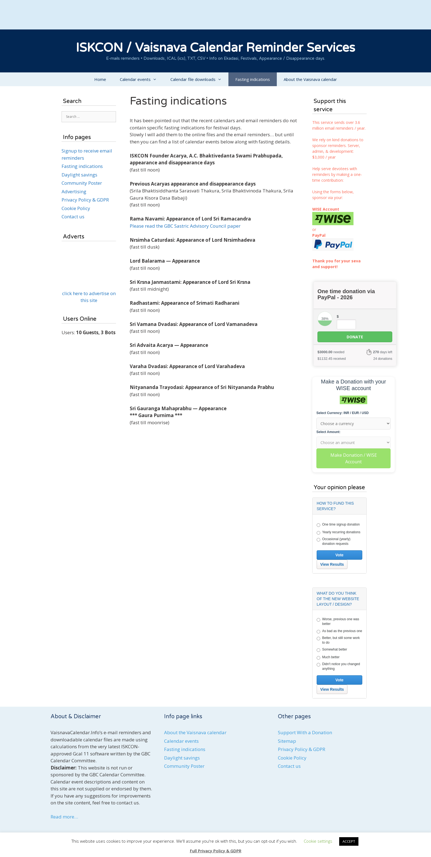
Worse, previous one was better (338, 621)
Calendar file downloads (199, 79)
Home (100, 79)
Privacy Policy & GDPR (85, 200)
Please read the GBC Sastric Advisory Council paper (185, 226)
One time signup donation (338, 525)
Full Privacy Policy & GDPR (215, 850)
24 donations (382, 359)
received (331, 359)
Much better (328, 657)
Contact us (73, 216)
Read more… (64, 817)
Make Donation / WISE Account (353, 458)
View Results (332, 564)
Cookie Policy (76, 208)
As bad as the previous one (339, 631)
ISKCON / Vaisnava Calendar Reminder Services (215, 47)
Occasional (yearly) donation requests (333, 541)
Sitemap (287, 741)
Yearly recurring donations (338, 532)
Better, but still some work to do (338, 640)
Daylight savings (79, 175)
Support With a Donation (305, 732)
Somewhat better (332, 649)
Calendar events (142, 79)
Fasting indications (252, 79)
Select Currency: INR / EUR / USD (342, 413)
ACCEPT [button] (348, 841)
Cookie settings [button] (318, 841)
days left (382, 352)
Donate (355, 336)
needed (330, 352)
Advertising (74, 191)
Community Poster (82, 183)
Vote (339, 555)
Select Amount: (328, 432)
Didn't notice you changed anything (338, 666)
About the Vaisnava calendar (310, 79)
